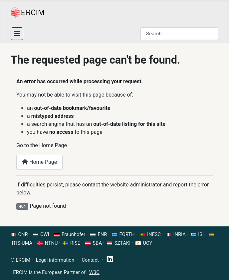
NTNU (51, 243)
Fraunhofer (73, 234)
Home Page (39, 162)
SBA (97, 243)
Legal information (55, 260)
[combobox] (179, 33)
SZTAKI (122, 243)
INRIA (179, 234)
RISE (75, 243)
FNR (102, 234)
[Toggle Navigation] (17, 33)
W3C (94, 272)
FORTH (127, 234)
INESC (154, 234)
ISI (201, 234)
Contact (90, 260)
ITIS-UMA (22, 243)
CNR (23, 234)
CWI (44, 234)
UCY (147, 243)
